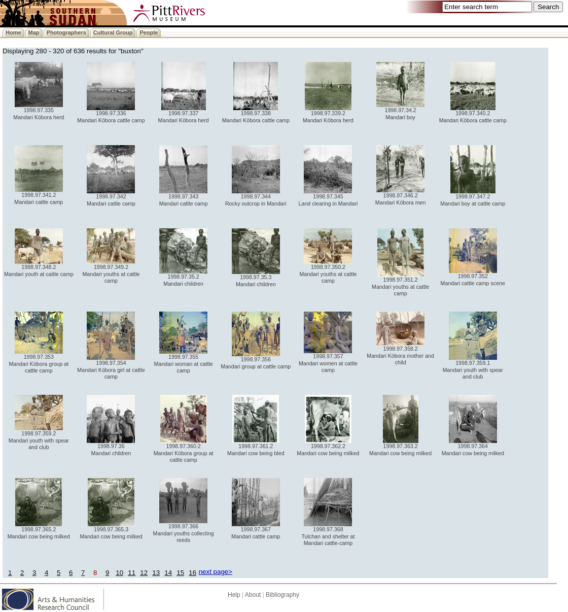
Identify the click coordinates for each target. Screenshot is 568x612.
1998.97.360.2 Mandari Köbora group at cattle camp (184, 450)
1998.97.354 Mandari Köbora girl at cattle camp (111, 367)
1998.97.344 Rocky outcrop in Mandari (256, 197)
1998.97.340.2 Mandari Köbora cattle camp (473, 114)
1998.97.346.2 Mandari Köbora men (400, 196)
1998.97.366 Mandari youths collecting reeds (183, 530)
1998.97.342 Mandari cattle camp (111, 197)
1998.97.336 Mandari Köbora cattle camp (111, 114)
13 (156, 572)
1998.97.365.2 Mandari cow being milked (39, 530)
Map (34, 32)
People (148, 32)
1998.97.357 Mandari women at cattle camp (328, 360)
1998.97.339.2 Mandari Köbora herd (328, 114)
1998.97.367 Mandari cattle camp (255, 530)
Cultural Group (113, 32)
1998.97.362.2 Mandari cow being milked (328, 447)
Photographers (66, 32)
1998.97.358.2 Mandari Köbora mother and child (400, 353)
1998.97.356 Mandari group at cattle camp (256, 360)
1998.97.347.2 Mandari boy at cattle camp (472, 197)
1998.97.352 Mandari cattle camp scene (473, 277)
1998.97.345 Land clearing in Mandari (328, 197)
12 (144, 572)
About (253, 594)
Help (234, 594)
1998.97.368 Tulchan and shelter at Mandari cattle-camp (327, 533)
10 (119, 572)
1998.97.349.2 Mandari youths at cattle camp (110, 271)
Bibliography (282, 594)
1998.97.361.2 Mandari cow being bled (256, 447)
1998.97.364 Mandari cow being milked (473, 447)
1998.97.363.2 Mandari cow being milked (400, 447)
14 (168, 572)
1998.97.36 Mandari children (111, 447)
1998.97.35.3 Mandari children (256, 278)
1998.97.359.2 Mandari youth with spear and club (39, 437)
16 (192, 572)
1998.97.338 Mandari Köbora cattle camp (256, 114)
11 (131, 572)
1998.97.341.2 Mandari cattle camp (38, 196)
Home (13, 32)
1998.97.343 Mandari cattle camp (183, 197)
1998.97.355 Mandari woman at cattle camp (183, 361)
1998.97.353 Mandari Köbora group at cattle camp (38, 361)
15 (180, 572)
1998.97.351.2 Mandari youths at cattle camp (400, 283)
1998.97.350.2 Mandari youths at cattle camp (328, 271)
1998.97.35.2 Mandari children (183, 277)
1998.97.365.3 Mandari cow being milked (111, 530)
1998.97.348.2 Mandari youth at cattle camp (39, 268)
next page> (215, 571)
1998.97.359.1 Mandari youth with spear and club (473, 367)
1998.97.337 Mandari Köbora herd (183, 114)
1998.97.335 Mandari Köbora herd (38, 111)
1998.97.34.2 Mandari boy (400, 111)
